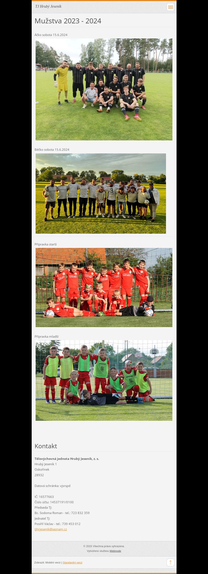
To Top (170, 562)
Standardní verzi (72, 562)
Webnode (115, 550)
